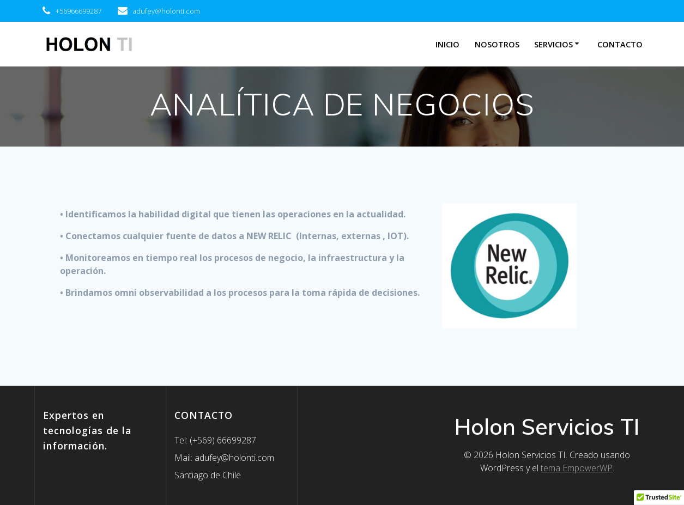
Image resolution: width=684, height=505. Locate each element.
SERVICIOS (553, 44)
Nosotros (497, 44)
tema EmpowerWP (577, 468)
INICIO (447, 44)
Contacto (620, 44)
